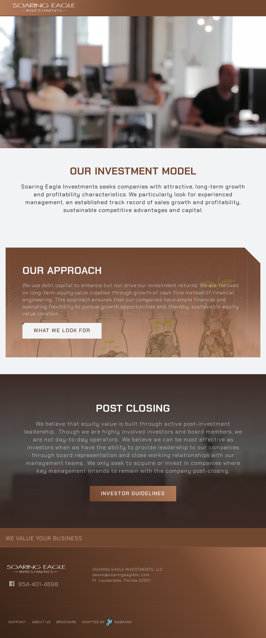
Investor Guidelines (133, 493)
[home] (44, 7)
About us (41, 622)
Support (17, 622)
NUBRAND (123, 622)
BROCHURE (66, 622)
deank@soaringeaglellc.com (121, 574)
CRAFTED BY (93, 622)
